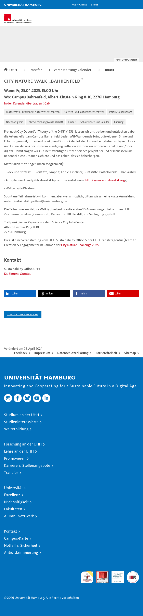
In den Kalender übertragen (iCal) (27, 103)
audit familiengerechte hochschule (87, 577)
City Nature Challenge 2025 (80, 245)
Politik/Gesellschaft (120, 112)
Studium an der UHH (21, 414)
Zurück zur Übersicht (22, 314)
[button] (127, 4)
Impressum (42, 353)
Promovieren (15, 458)
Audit (100, 573)
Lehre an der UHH (19, 451)
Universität (13, 487)
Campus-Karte (16, 538)
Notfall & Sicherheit (20, 545)
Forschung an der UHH (23, 444)
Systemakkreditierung (133, 573)
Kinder (72, 122)
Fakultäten (13, 509)
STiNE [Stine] (94, 4)
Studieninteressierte (21, 421)
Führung (119, 122)
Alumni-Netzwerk (19, 516)
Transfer (11, 472)
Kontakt (10, 531)
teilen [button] (15, 293)
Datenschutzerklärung (73, 353)
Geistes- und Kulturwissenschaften (84, 112)
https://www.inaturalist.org (105, 180)
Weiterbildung (16, 429)
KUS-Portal (79, 4)
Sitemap (130, 353)
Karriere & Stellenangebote (27, 465)
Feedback (20, 353)
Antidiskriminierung (21, 552)
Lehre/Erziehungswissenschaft (45, 122)
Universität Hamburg (23, 4)
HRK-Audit (115, 575)
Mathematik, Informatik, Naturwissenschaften (33, 112)
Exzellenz (12, 494)
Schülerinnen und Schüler (94, 122)
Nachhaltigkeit (14, 122)
